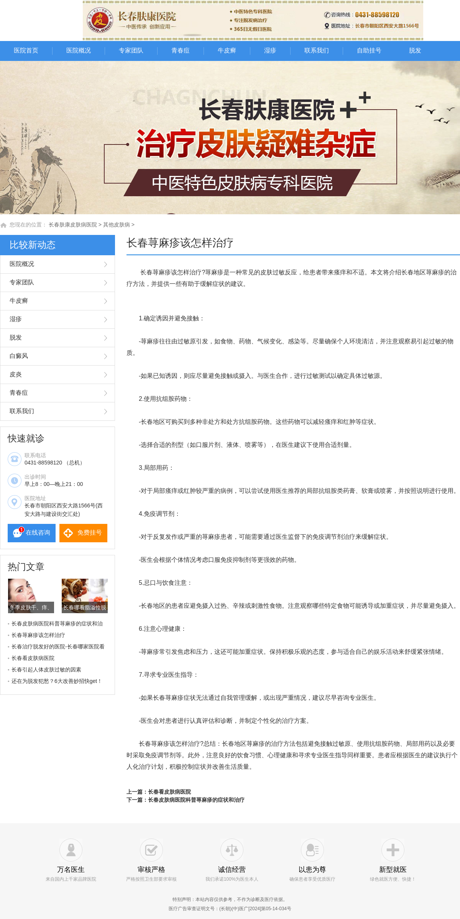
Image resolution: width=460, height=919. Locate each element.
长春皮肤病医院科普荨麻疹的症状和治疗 (196, 800)
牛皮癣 (227, 50)
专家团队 (131, 50)
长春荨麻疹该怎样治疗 (38, 635)
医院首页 (26, 50)
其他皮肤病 (116, 225)
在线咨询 (38, 532)
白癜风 (19, 356)
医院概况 (78, 50)
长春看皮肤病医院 (33, 658)
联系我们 (316, 50)
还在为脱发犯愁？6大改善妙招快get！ (57, 681)
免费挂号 (89, 532)
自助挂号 (369, 50)
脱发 (415, 50)
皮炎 (16, 374)
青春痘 (180, 50)
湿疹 (270, 50)
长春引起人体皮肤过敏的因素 (46, 669)
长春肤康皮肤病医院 (73, 225)
